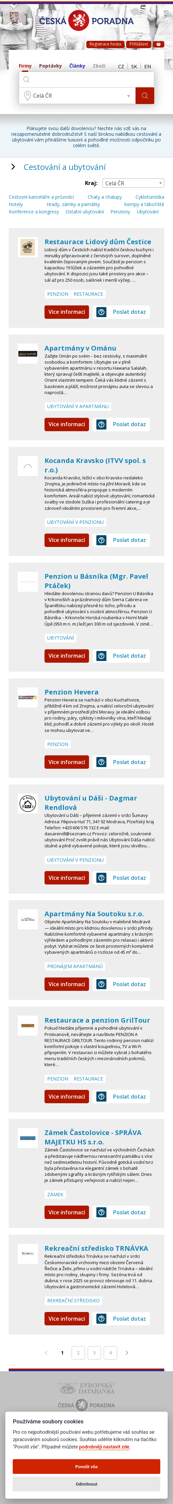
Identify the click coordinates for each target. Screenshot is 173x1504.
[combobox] (77, 96)
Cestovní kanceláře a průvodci (41, 197)
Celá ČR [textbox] (42, 95)
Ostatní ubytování (85, 212)
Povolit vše (86, 1466)
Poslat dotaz (121, 312)
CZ (121, 66)
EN (147, 66)
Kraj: (91, 183)
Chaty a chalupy (105, 197)
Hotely (16, 204)
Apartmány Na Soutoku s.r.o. (94, 913)
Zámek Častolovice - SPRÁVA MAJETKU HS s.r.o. (93, 1137)
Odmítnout (86, 1484)
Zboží (99, 66)
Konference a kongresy (34, 212)
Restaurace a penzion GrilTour (97, 1020)
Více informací (67, 311)
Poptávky (50, 66)
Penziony (120, 212)
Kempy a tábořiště (144, 204)
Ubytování (148, 212)
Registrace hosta (105, 44)
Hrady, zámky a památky (73, 204)
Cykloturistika (150, 197)
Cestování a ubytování (65, 166)
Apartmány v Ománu (80, 348)
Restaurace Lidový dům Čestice (98, 241)
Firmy (25, 66)
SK (134, 66)
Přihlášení (138, 44)
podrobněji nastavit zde (104, 1447)
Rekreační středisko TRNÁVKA (96, 1248)
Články (77, 66)
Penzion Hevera (72, 691)
